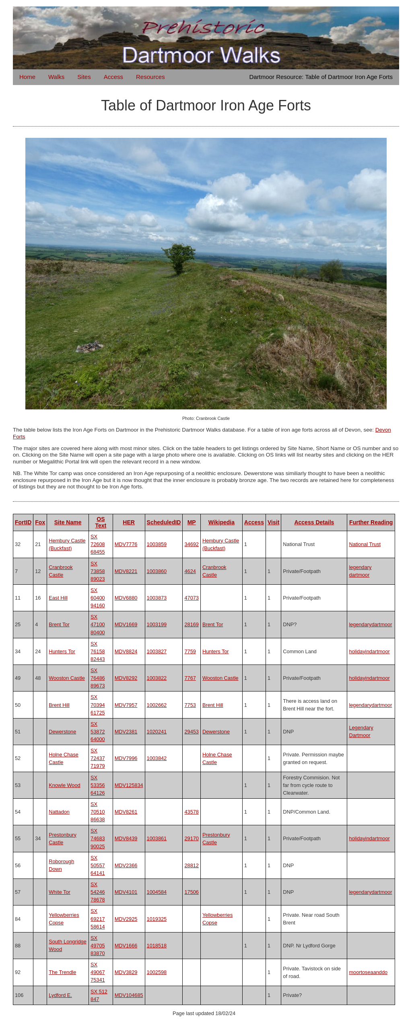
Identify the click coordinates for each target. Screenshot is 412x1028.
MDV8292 (126, 678)
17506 (191, 892)
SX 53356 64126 (98, 785)
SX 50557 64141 (98, 865)
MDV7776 (126, 544)
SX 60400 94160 (98, 597)
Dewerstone (62, 732)
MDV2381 (126, 732)
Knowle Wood (64, 785)
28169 (191, 624)
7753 (190, 705)
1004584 (157, 892)
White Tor (59, 892)
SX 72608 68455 (98, 544)
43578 (191, 812)
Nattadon (59, 812)
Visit (273, 522)
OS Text (101, 522)
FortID (23, 522)
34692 (191, 544)
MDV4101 (126, 892)
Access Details (314, 522)
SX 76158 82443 (98, 651)
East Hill (58, 598)
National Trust (365, 544)
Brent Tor (59, 624)
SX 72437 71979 (98, 758)
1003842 (157, 758)
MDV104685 (129, 995)
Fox (40, 522)
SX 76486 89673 (98, 678)
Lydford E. (60, 995)
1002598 (157, 972)
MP (191, 522)
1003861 (157, 838)
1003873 (157, 598)
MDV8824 (126, 651)
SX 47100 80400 (98, 624)
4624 (190, 571)
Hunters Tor (62, 651)
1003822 (157, 678)
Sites (84, 76)
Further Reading (371, 522)
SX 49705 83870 (98, 945)
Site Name (68, 522)
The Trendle (62, 972)
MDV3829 (126, 972)
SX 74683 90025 (98, 838)
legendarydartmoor (370, 624)
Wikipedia (221, 522)
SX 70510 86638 (98, 811)
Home (27, 76)
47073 (191, 598)
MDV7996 (126, 758)
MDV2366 (126, 865)
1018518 (157, 946)
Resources (150, 76)
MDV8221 (126, 571)
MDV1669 (126, 624)
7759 (190, 651)
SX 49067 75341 (98, 972)
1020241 (157, 732)
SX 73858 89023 (98, 571)
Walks (56, 76)
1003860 (157, 571)
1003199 (157, 624)
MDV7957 (126, 705)
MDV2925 (126, 919)
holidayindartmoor (369, 651)
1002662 (157, 705)
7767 (190, 678)
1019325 (157, 919)
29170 (191, 838)
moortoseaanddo (368, 972)
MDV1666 (126, 946)
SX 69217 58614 (98, 918)
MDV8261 (126, 812)
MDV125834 (129, 785)
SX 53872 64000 (98, 731)
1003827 (157, 651)
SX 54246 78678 (98, 892)
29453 (191, 732)
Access (113, 76)
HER (129, 522)
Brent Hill (59, 705)
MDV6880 (126, 598)
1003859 (157, 544)
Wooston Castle (67, 678)
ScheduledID (164, 522)
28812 (191, 865)
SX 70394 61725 (98, 704)
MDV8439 (126, 838)
